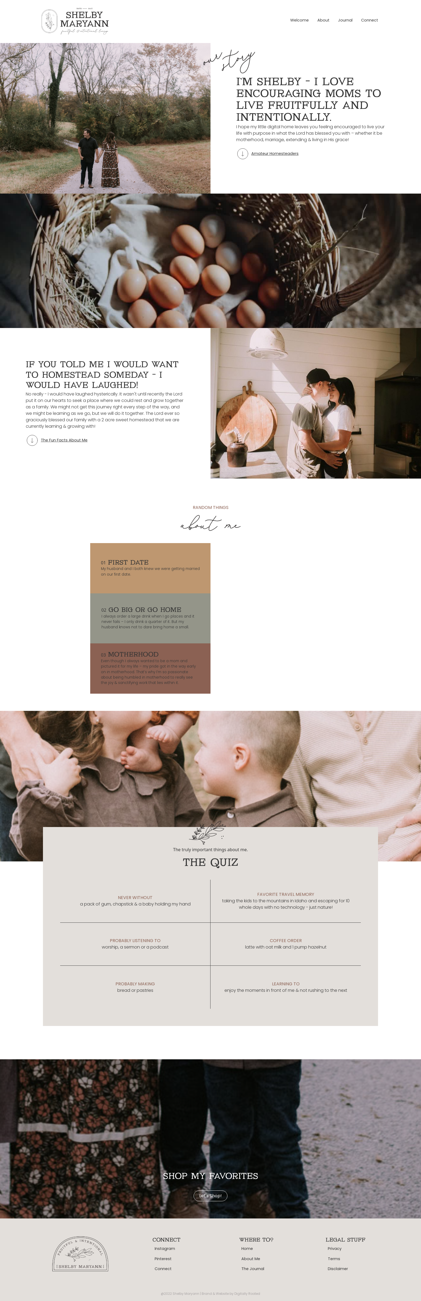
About (323, 20)
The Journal (252, 1268)
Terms (334, 1258)
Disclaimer (338, 1268)
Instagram (165, 1248)
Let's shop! (210, 1196)
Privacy (335, 1248)
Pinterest (163, 1258)
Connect (369, 20)
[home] (75, 20)
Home (247, 1248)
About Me (250, 1258)
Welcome (299, 20)
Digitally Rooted (247, 1293)
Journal (345, 20)
